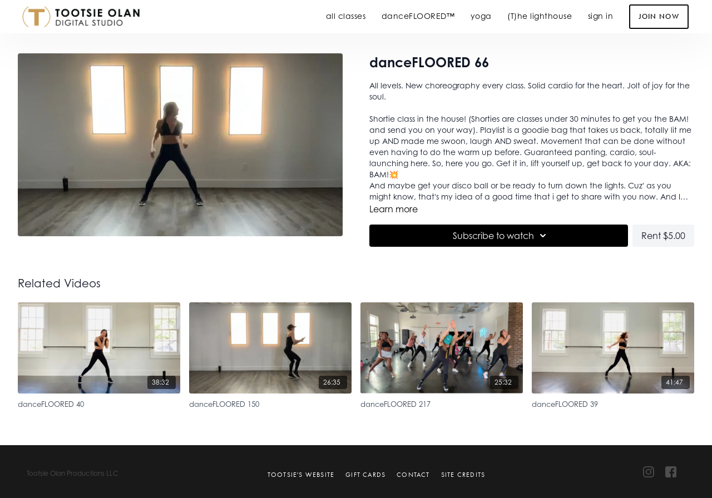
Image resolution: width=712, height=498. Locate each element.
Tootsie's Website (301, 474)
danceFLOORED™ (418, 16)
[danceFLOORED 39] (613, 402)
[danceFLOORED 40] (99, 402)
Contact (413, 474)
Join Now (659, 16)
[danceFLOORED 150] (270, 402)
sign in (601, 16)
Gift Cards (365, 474)
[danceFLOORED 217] (441, 402)
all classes (346, 16)
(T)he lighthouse (539, 16)
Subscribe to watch (501, 235)
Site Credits (463, 474)
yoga (481, 16)
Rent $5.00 (663, 235)
